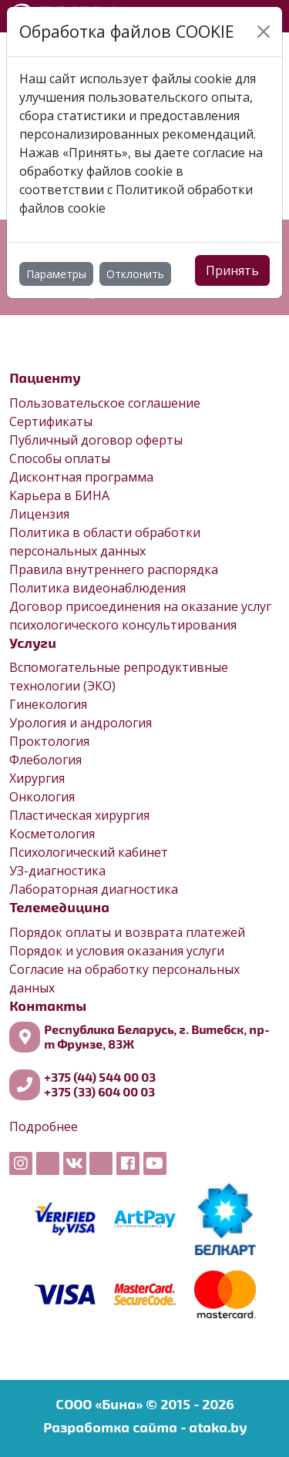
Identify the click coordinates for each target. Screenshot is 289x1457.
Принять (232, 270)
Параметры (56, 274)
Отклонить (135, 274)
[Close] (263, 31)
